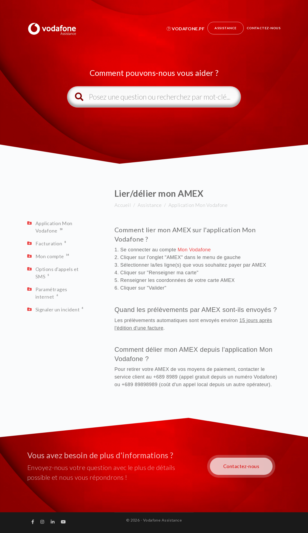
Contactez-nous (263, 28)
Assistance (226, 28)
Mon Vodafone (195, 249)
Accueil (122, 205)
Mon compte (49, 256)
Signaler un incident (57, 309)
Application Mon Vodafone (198, 205)
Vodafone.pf (185, 28)
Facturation (48, 243)
